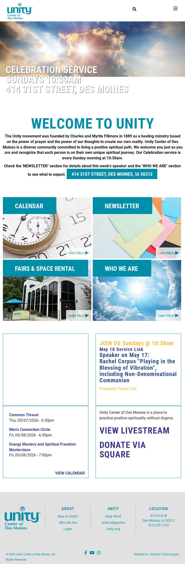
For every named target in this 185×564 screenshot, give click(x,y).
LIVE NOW (156, 7)
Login (68, 528)
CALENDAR (29, 206)
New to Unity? (68, 516)
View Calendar (70, 472)
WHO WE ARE (121, 268)
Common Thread (23, 414)
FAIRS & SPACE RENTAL (45, 268)
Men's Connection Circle (29, 429)
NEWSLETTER (122, 206)
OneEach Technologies (164, 554)
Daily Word (113, 516)
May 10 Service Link (121, 349)
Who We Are (68, 522)
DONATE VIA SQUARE (122, 449)
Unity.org (113, 528)
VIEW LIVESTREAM (134, 430)
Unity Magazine (113, 522)
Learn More (76, 252)
